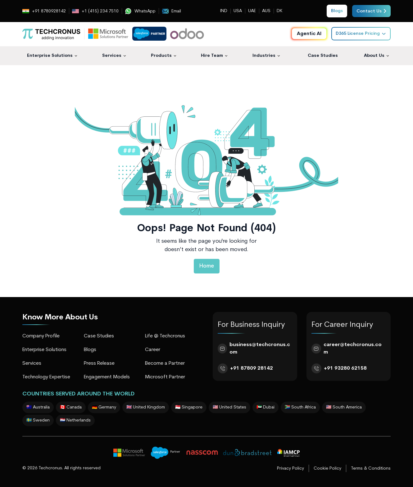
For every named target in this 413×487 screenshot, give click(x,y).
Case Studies (323, 55)
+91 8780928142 (44, 11)
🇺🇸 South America (344, 407)
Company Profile (41, 336)
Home (206, 266)
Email (171, 11)
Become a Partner (165, 363)
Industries (263, 55)
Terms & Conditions (371, 468)
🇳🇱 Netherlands (75, 420)
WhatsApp (140, 11)
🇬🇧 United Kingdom (145, 407)
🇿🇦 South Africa (300, 407)
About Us (374, 55)
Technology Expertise (46, 377)
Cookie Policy (327, 468)
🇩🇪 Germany (104, 407)
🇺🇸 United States (229, 407)
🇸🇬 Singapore (188, 407)
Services (111, 55)
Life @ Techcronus (165, 336)
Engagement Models (107, 377)
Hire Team (212, 55)
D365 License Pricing (361, 33)
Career (152, 349)
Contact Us (371, 11)
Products (161, 55)
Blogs (90, 349)
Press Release (99, 363)
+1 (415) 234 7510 (95, 11)
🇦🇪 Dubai (265, 407)
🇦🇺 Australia (38, 407)
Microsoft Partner (165, 377)
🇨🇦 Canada (71, 407)
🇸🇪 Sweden (38, 420)
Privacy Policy (290, 468)
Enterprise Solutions (50, 55)
